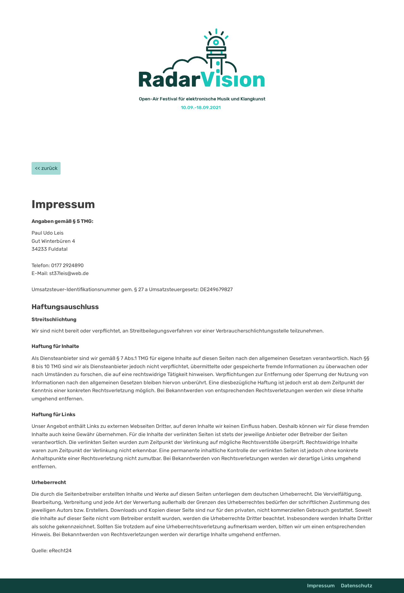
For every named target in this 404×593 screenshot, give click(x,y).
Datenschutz (356, 586)
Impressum (321, 586)
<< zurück (46, 168)
